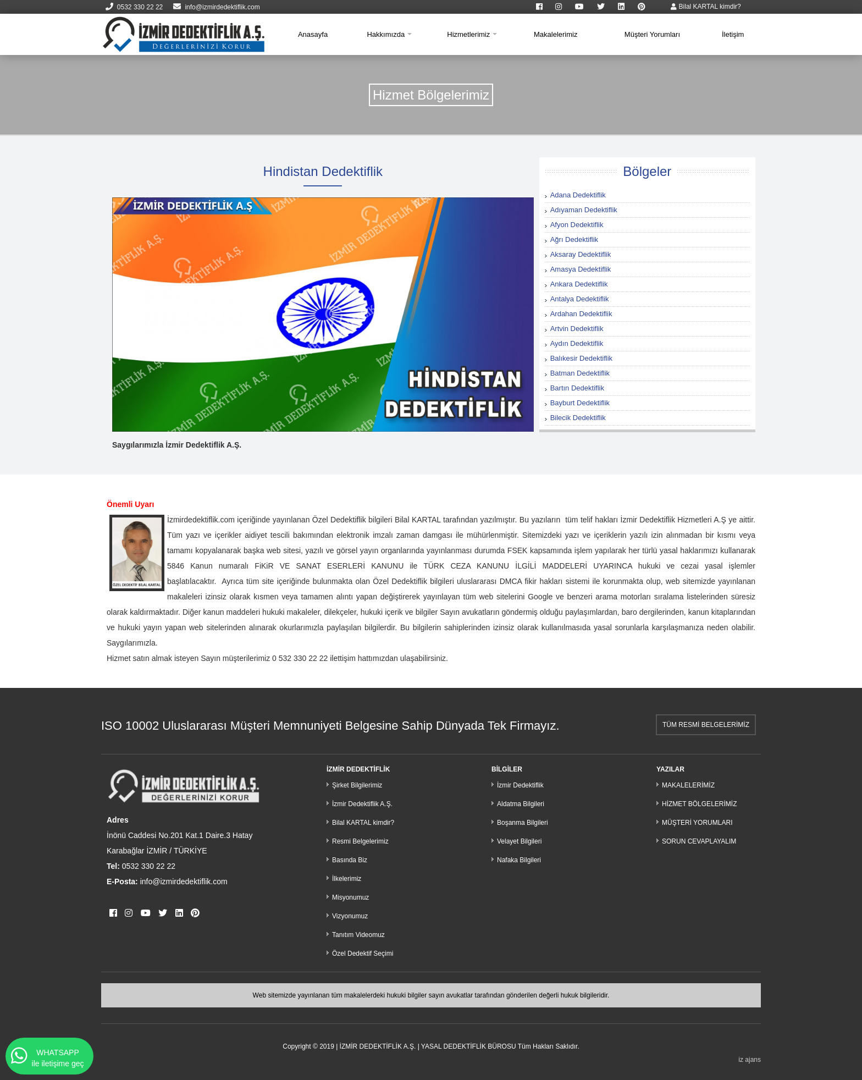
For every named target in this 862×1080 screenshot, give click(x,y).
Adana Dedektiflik (578, 195)
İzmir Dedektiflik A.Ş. (362, 804)
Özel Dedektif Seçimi (362, 953)
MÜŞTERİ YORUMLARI (697, 822)
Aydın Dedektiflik (577, 343)
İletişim (733, 34)
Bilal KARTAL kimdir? (706, 6)
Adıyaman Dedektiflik (583, 210)
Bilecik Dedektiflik (578, 418)
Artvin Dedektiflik (577, 328)
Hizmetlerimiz (468, 34)
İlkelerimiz (346, 879)
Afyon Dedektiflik (577, 225)
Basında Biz (349, 860)
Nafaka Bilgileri (519, 860)
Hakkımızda (386, 34)
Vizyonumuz (350, 916)
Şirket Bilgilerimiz (357, 785)
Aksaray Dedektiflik (580, 254)
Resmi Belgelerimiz (360, 841)
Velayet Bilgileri (519, 841)
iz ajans (749, 1060)
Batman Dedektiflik (580, 373)
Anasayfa (313, 34)
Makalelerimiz (555, 34)
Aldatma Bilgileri (520, 804)
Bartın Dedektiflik (577, 388)
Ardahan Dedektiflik (581, 314)
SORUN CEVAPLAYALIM (699, 841)
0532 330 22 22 (134, 7)
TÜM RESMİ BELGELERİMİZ (705, 725)
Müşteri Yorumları (652, 34)
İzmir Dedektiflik (520, 785)
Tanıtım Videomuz (358, 935)
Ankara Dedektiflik (579, 284)
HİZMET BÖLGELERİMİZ (699, 804)
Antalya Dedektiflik (579, 299)
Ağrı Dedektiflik (574, 239)
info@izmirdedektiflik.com (216, 7)
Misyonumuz (350, 897)
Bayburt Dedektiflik (580, 403)
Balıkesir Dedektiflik (581, 358)
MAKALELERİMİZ (688, 785)
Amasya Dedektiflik (580, 269)
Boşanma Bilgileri (522, 822)
